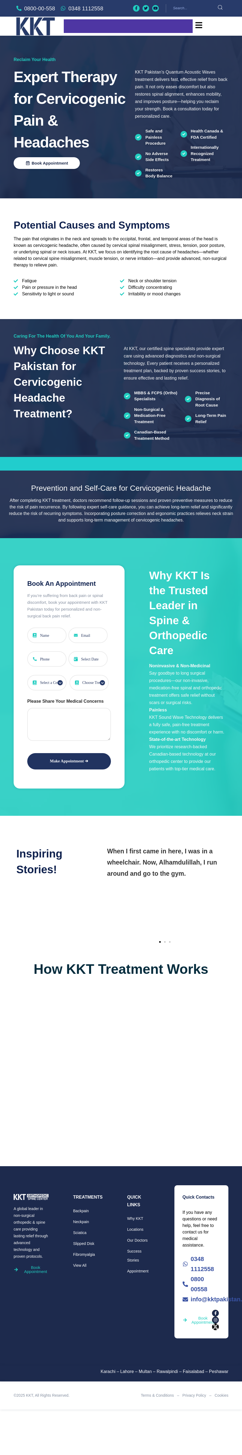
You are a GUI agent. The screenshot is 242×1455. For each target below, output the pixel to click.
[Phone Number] (46, 659)
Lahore (127, 1371)
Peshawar (218, 1371)
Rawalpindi (167, 1371)
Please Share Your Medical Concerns (65, 701)
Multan (145, 1371)
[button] (160, 942)
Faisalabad (193, 1371)
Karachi (108, 1371)
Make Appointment (67, 761)
